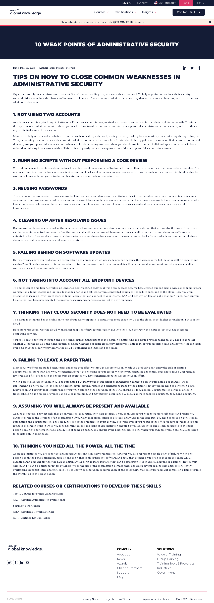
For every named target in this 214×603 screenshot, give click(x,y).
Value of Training (169, 554)
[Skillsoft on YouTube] (27, 562)
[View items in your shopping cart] (186, 3)
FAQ (120, 577)
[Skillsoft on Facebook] (15, 562)
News (121, 559)
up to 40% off (121, 22)
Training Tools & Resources (175, 563)
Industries (164, 568)
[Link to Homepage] (25, 549)
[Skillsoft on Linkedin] (21, 562)
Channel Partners (129, 568)
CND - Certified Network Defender (33, 512)
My (126, 3)
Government (166, 572)
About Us (123, 554)
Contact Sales (188, 12)
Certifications (125, 12)
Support (123, 572)
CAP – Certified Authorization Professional (39, 500)
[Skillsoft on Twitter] (9, 562)
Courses (101, 12)
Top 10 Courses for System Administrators (38, 494)
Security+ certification (26, 506)
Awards (122, 563)
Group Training (168, 559)
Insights (149, 12)
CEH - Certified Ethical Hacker (31, 518)
